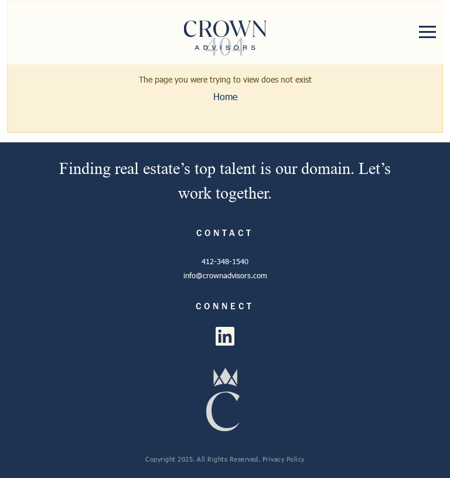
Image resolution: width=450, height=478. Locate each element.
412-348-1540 (225, 261)
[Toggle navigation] (427, 32)
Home (225, 96)
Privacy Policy (283, 459)
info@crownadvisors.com (225, 275)
